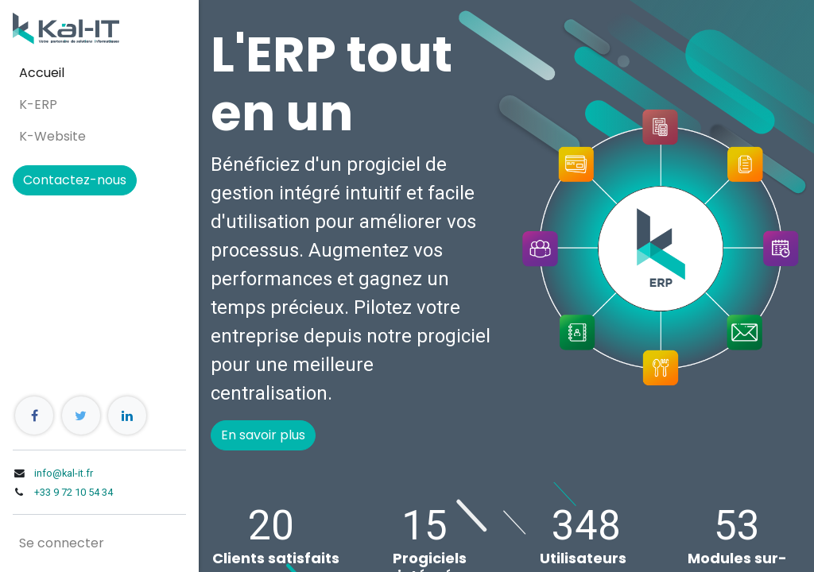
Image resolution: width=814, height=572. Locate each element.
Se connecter (61, 543)
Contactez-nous (74, 180)
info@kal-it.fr (63, 473)
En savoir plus (263, 435)
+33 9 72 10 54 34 (73, 492)
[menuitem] (99, 73)
